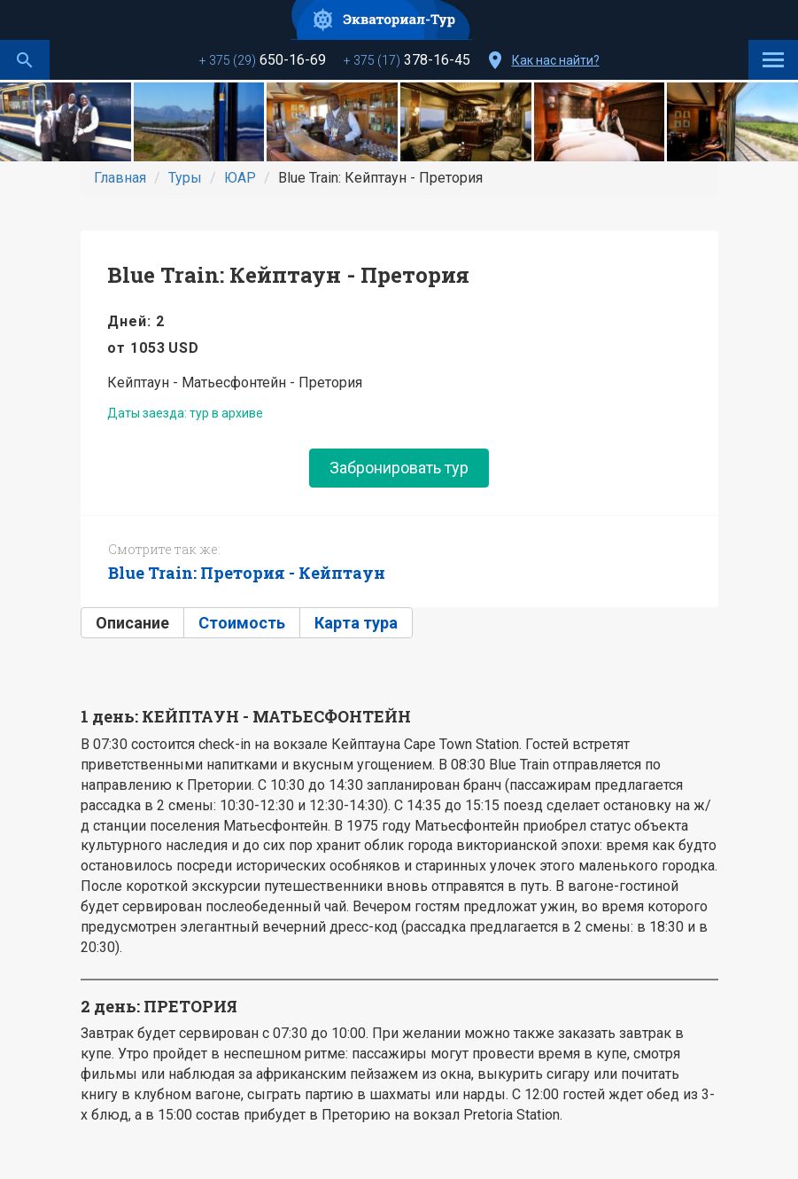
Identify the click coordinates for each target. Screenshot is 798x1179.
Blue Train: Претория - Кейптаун (246, 572)
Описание (132, 622)
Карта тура (356, 622)
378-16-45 (407, 59)
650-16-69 (262, 59)
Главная (120, 177)
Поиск (25, 60)
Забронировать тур (399, 467)
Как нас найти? (556, 60)
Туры (185, 177)
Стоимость (241, 622)
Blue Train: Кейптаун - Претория (288, 275)
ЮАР (240, 177)
